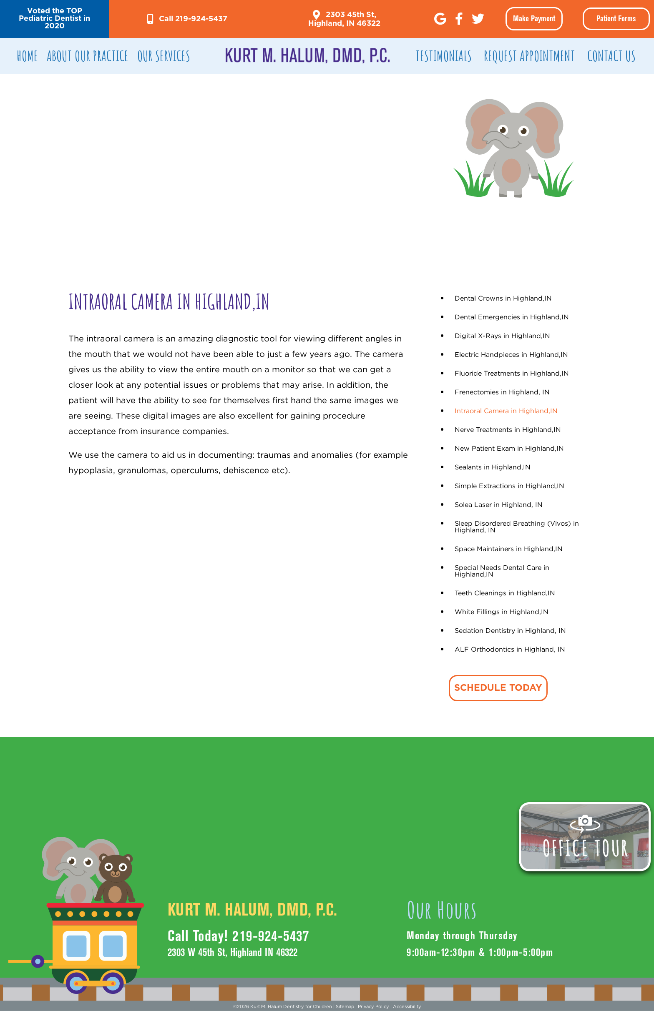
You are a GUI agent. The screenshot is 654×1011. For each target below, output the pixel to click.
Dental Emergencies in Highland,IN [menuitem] (512, 317)
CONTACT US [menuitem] (611, 55)
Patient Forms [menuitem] (616, 18)
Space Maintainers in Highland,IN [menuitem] (509, 548)
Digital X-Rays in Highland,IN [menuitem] (502, 335)
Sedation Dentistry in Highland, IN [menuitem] (510, 630)
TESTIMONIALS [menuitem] (443, 55)
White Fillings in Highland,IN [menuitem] (501, 611)
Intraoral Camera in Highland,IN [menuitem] (506, 410)
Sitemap (345, 1006)
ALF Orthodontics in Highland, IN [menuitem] (510, 649)
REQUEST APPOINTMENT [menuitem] (529, 55)
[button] (54, 19)
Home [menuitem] (27, 55)
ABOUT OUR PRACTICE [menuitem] (87, 55)
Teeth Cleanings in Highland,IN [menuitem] (505, 593)
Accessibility (407, 1006)
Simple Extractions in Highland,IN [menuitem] (509, 485)
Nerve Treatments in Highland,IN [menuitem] (508, 429)
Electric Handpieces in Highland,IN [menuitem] (511, 354)
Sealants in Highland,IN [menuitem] (493, 467)
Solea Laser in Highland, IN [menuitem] (499, 504)
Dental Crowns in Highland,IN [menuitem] (503, 298)
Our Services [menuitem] (163, 55)
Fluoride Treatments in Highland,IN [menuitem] (512, 373)
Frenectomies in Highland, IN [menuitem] (502, 392)
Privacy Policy (373, 1006)
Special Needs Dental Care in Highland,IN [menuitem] (502, 571)
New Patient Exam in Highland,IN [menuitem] (509, 448)
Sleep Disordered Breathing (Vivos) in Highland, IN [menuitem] (517, 526)
